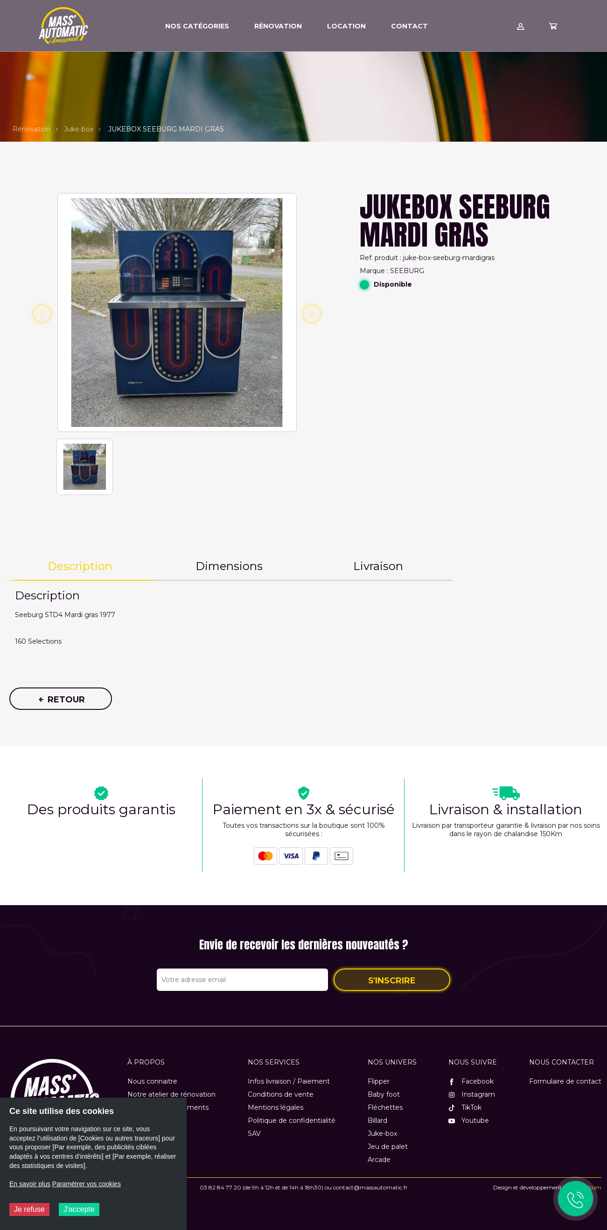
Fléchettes (385, 1107)
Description (80, 566)
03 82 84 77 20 (220, 1187)
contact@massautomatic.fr (370, 1187)
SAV (254, 1133)
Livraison (378, 566)
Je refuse (29, 1209)
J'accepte (79, 1209)
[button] (84, 468)
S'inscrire (392, 981)
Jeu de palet (388, 1146)
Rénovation (31, 129)
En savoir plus (29, 1184)
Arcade (379, 1159)
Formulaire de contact (565, 1081)
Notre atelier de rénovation (171, 1094)
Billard (377, 1120)
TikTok (464, 1107)
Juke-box (78, 129)
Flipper (379, 1081)
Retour (61, 699)
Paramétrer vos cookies (86, 1184)
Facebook (471, 1081)
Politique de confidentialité (291, 1120)
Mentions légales (275, 1107)
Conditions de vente (281, 1094)
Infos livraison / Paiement (289, 1081)
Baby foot (384, 1094)
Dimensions (229, 566)
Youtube (468, 1120)
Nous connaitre (152, 1081)
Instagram (471, 1094)
